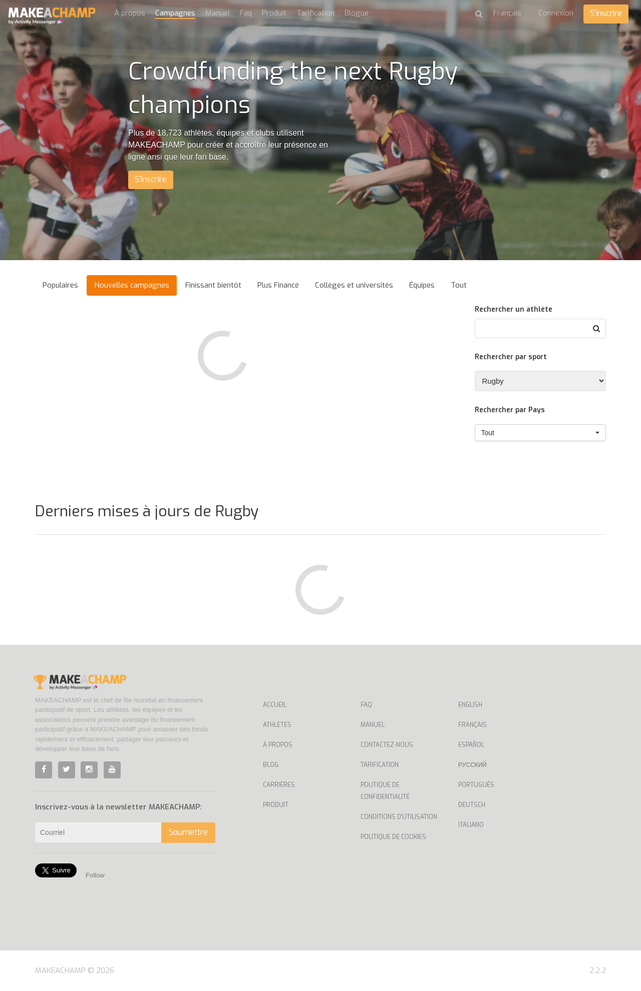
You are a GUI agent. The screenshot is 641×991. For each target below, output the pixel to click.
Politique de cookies (393, 837)
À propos (129, 13)
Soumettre (188, 832)
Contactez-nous (387, 745)
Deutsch (471, 805)
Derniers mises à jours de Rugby (146, 511)
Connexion (555, 13)
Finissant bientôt (213, 285)
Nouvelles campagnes (131, 285)
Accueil (274, 705)
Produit (274, 13)
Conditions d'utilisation (399, 817)
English (470, 705)
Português (476, 785)
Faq (246, 13)
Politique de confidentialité (385, 791)
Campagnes (175, 13)
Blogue (357, 13)
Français (472, 725)
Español (471, 745)
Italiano (471, 825)
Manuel (217, 13)
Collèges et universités (354, 285)
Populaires (60, 285)
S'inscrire (606, 13)
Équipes (422, 285)
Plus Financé (278, 285)
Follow (95, 875)
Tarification (315, 13)
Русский (472, 765)
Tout (459, 285)
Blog (270, 765)
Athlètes (277, 725)
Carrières (279, 785)
